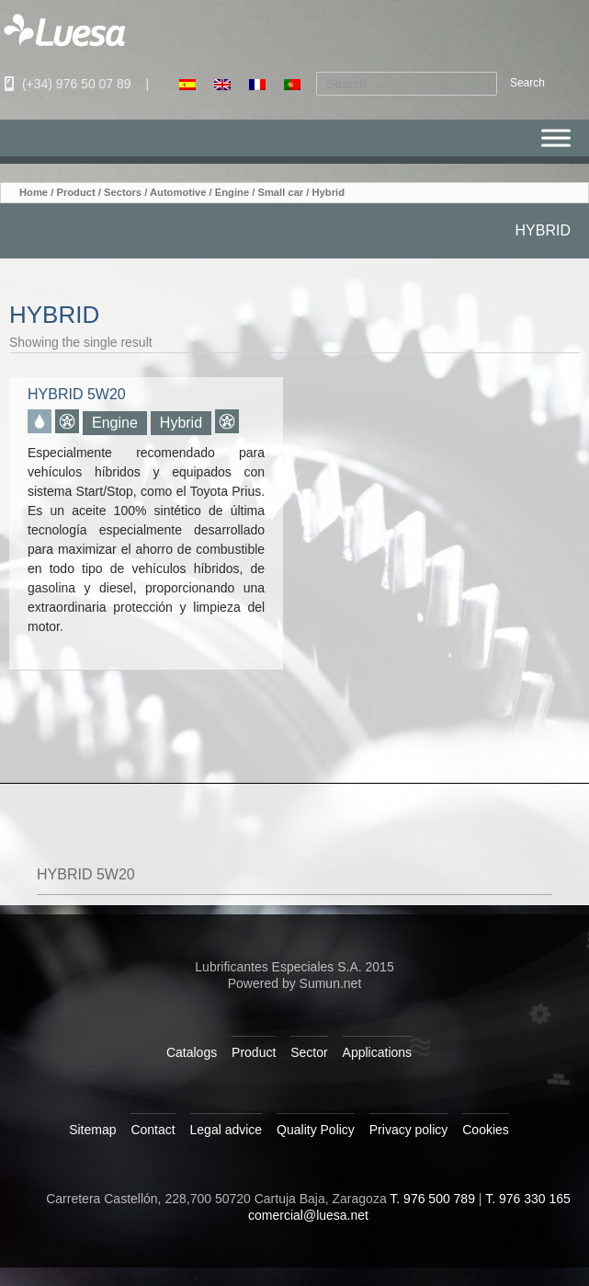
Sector (308, 1052)
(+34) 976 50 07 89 (65, 83)
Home (33, 192)
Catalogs (191, 1052)
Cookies (485, 1129)
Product (75, 192)
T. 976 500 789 (432, 1198)
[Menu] (556, 138)
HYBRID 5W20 (86, 874)
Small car (280, 192)
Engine (232, 192)
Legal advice (226, 1129)
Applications (378, 1052)
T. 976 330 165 (528, 1198)
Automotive (178, 192)
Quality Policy (316, 1129)
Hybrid (181, 423)
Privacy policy (408, 1129)
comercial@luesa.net (308, 1215)
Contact (152, 1129)
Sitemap (92, 1129)
